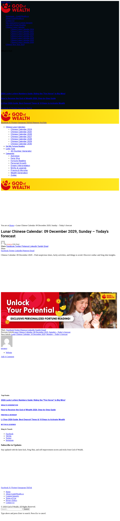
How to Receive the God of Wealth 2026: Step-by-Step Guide (28, 98)
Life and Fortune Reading (16, 25)
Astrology (15, 156)
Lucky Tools (10, 149)
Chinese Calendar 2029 (21, 141)
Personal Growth (18, 163)
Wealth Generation (19, 173)
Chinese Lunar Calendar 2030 (22, 42)
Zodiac (14, 175)
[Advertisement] (60, 73)
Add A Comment (7, 357)
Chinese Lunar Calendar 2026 (22, 34)
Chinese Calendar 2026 (21, 134)
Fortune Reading (18, 160)
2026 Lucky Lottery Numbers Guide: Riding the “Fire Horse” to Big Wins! (33, 93)
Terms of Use (11, 498)
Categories (10, 154)
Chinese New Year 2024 (15, 44)
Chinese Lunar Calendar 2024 (22, 29)
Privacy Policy (11, 500)
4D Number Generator (21, 151)
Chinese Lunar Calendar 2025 (22, 31)
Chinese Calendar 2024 (21, 129)
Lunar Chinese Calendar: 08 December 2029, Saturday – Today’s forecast (42, 332)
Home (11, 225)
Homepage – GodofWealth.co (17, 16)
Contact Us (10, 21)
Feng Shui (15, 158)
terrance (9, 244)
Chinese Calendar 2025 (21, 131)
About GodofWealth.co (15, 18)
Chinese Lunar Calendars (15, 127)
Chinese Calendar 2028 (21, 139)
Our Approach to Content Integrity (19, 23)
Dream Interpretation (20, 165)
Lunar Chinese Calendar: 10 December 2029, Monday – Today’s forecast (39, 334)
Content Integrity (12, 496)
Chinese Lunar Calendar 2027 (22, 36)
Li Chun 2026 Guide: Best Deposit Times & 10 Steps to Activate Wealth (33, 103)
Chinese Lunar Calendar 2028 (22, 38)
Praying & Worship (19, 170)
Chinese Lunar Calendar (15, 27)
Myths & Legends (18, 168)
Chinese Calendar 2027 (21, 136)
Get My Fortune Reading (15, 146)
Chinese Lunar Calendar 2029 (22, 40)
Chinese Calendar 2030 (21, 144)
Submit (26, 509)
